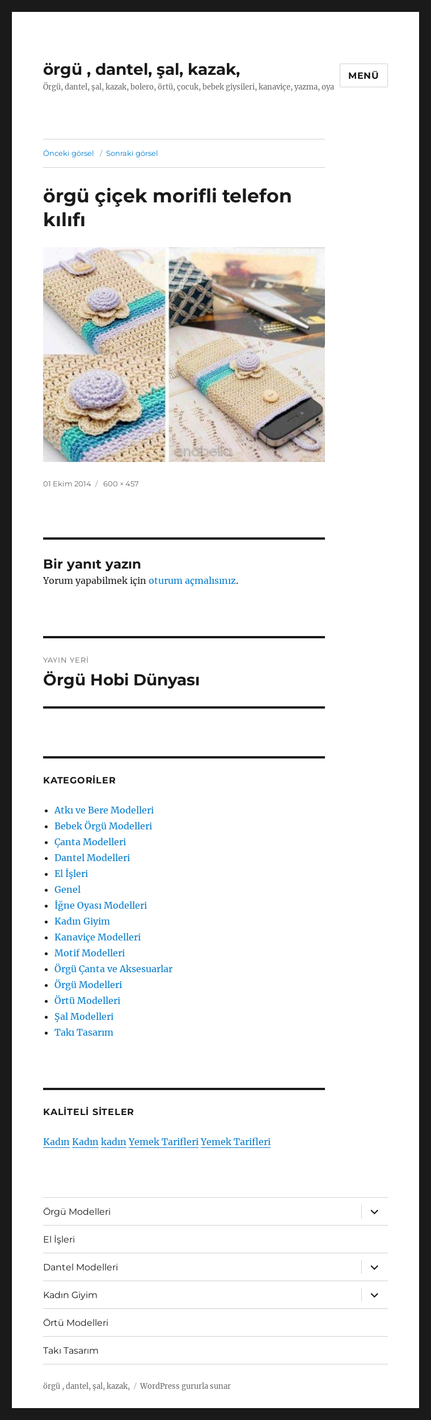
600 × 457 (121, 483)
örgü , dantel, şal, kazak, (141, 69)
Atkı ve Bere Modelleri (104, 810)
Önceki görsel (68, 153)
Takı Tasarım (83, 1032)
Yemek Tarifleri (163, 1141)
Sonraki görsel (132, 153)
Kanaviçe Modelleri (97, 937)
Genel (67, 889)
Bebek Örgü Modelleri (103, 826)
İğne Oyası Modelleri (100, 905)
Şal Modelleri (83, 1016)
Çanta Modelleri (90, 841)
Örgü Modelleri (88, 984)
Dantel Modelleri (92, 857)
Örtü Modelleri (87, 1000)
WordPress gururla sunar (185, 1386)
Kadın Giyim (82, 921)
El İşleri (71, 873)
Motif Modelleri (89, 953)
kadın (113, 1141)
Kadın (56, 1141)
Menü (363, 75)
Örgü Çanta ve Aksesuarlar (113, 968)
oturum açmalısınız (192, 580)
